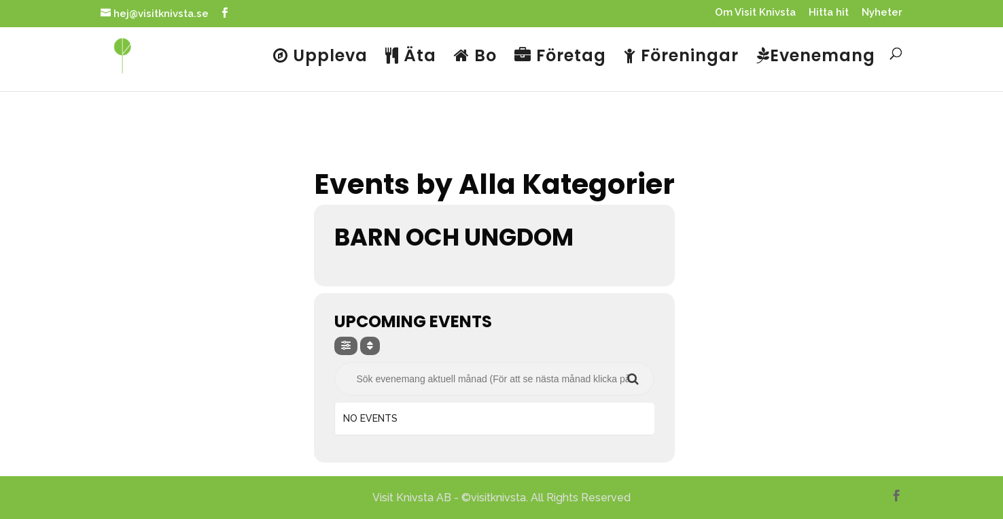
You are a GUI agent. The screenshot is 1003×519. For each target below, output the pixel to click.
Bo (475, 57)
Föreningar (681, 57)
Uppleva (320, 57)
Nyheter (882, 12)
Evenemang (815, 57)
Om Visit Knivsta (755, 12)
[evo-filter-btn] (345, 346)
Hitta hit (829, 12)
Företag (560, 57)
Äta (410, 57)
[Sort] (370, 346)
